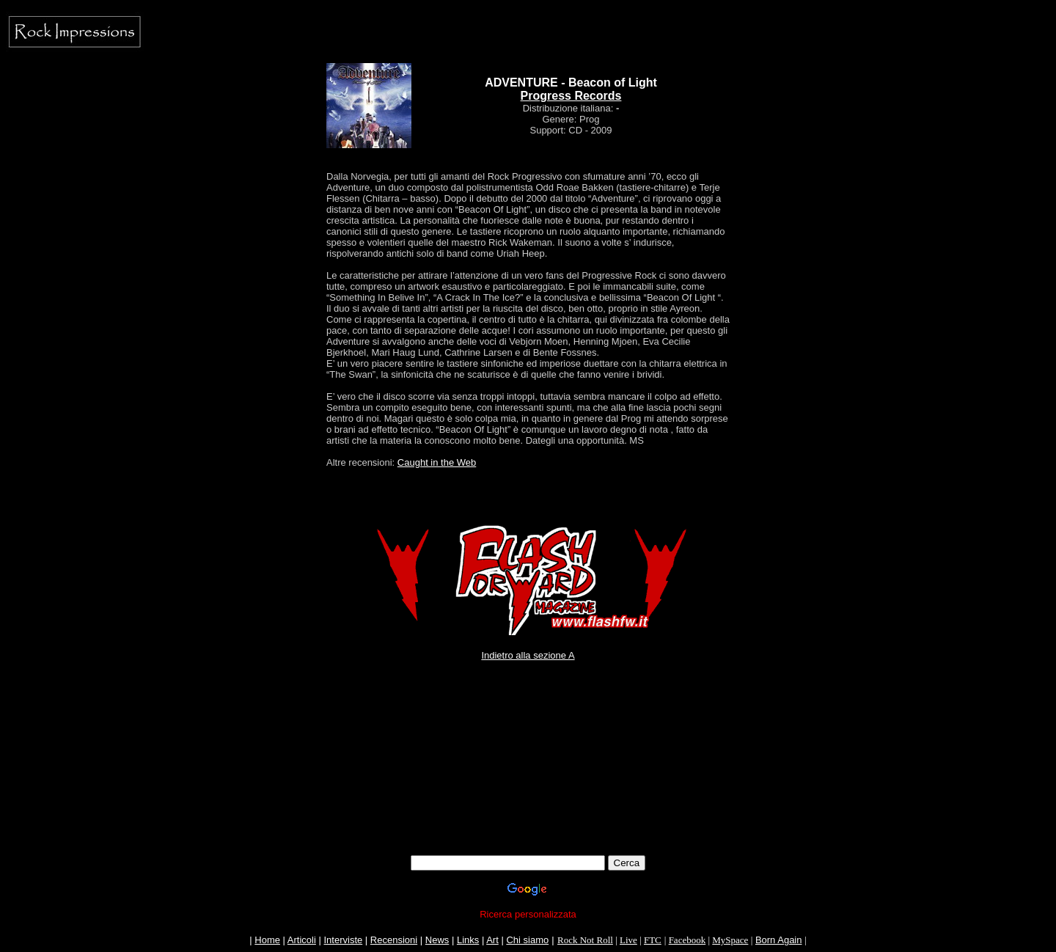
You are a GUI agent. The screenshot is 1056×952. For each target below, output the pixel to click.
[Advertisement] (528, 744)
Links (468, 939)
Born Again (778, 939)
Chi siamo (527, 939)
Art (492, 939)
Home (267, 939)
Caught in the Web (436, 462)
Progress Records (571, 95)
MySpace (730, 939)
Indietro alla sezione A (527, 655)
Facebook (687, 939)
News (437, 939)
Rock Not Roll (585, 939)
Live (628, 939)
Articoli (301, 939)
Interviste (342, 939)
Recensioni (393, 939)
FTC (652, 939)
